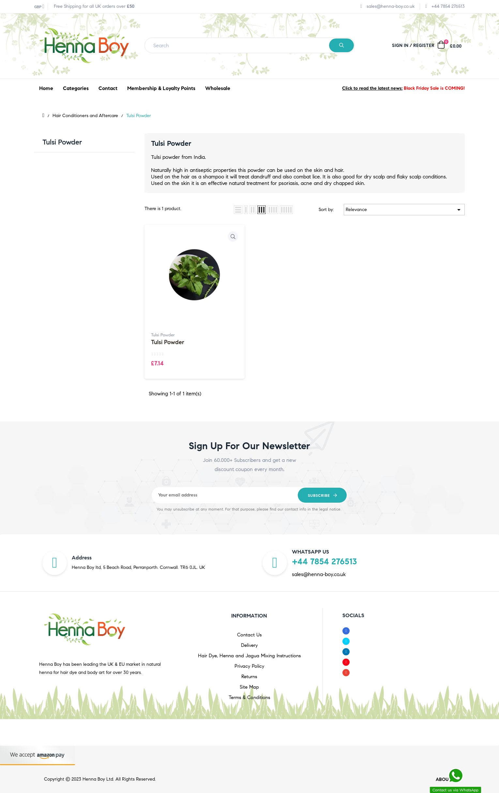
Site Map (249, 687)
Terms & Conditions (249, 697)
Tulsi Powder (62, 142)
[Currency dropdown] (39, 6)
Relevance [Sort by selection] (404, 210)
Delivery (249, 645)
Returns (249, 676)
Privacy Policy (249, 666)
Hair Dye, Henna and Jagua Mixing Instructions (249, 656)
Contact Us (249, 635)
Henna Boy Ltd (98, 779)
